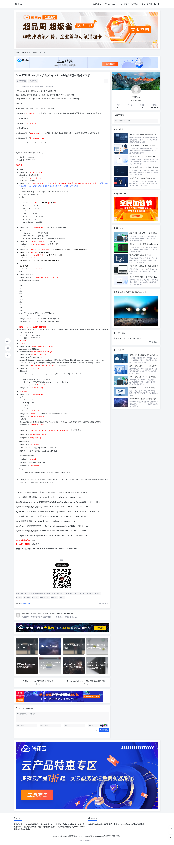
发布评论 (104, 730)
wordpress (117, 4)
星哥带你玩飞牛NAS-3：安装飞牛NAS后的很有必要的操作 (151, 366)
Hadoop (69, 593)
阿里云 (108, 836)
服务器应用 (35, 52)
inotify (78, 593)
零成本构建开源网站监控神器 (140, 255)
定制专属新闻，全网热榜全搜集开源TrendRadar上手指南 (150, 145)
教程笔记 (97, 4)
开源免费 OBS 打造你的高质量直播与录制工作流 (147, 178)
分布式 (35, 598)
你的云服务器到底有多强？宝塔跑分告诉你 (145, 355)
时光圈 (149, 4)
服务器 (54, 598)
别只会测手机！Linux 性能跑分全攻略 (143, 167)
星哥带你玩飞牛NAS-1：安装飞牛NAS (143, 266)
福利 (143, 4)
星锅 (47, 613)
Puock (91, 840)
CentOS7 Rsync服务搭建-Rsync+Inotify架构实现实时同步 (44, 593)
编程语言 (135, 4)
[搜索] (158, 4)
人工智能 (106, 4)
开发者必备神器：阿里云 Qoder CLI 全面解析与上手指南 (150, 244)
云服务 (126, 4)
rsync (19, 598)
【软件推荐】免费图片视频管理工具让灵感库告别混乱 (149, 134)
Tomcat (27, 598)
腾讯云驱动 (116, 836)
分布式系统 (44, 598)
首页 (17, 52)
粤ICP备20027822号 (98, 836)
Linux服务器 (88, 593)
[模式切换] (155, 4)
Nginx (98, 593)
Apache (19, 593)
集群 (62, 598)
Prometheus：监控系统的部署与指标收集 (145, 399)
